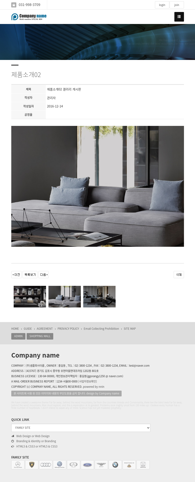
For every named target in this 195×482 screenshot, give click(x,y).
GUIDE (28, 329)
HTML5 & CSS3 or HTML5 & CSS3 (34, 446)
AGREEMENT (45, 329)
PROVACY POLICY (68, 329)
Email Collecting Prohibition (101, 329)
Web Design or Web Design (30, 436)
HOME (15, 329)
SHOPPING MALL (40, 336)
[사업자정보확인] (87, 381)
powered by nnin (93, 387)
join (176, 5)
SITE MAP (130, 329)
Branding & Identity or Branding (33, 441)
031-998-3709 (29, 4)
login (162, 5)
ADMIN (18, 336)
